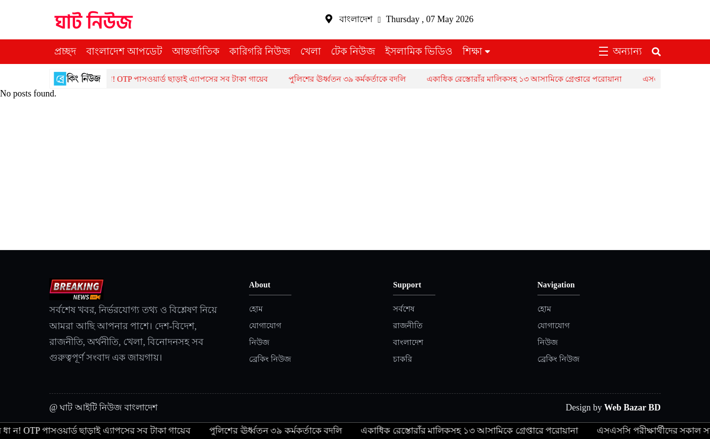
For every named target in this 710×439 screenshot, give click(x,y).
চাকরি (402, 359)
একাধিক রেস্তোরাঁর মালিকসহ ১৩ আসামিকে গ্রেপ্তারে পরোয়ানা (533, 79)
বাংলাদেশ (408, 342)
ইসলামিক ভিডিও (419, 51)
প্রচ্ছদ (65, 51)
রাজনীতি (408, 325)
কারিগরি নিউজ (259, 51)
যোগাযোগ (265, 325)
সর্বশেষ (404, 309)
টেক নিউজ (353, 51)
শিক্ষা (472, 51)
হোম (256, 309)
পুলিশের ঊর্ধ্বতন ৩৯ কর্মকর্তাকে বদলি (356, 79)
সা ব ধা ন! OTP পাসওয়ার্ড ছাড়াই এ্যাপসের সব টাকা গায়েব (184, 79)
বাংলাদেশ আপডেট (124, 51)
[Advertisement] (355, 176)
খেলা (310, 51)
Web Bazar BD (632, 407)
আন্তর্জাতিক (195, 51)
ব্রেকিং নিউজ (270, 359)
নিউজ (259, 342)
